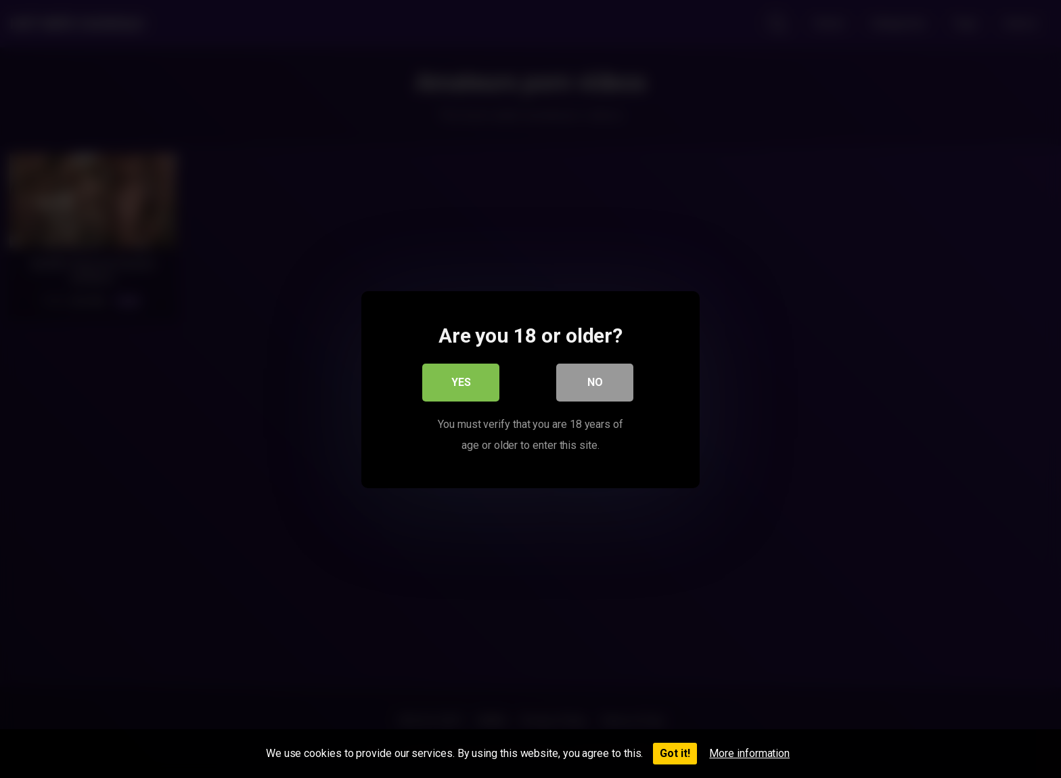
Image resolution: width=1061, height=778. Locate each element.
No (595, 382)
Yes (461, 382)
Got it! (675, 753)
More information (749, 753)
